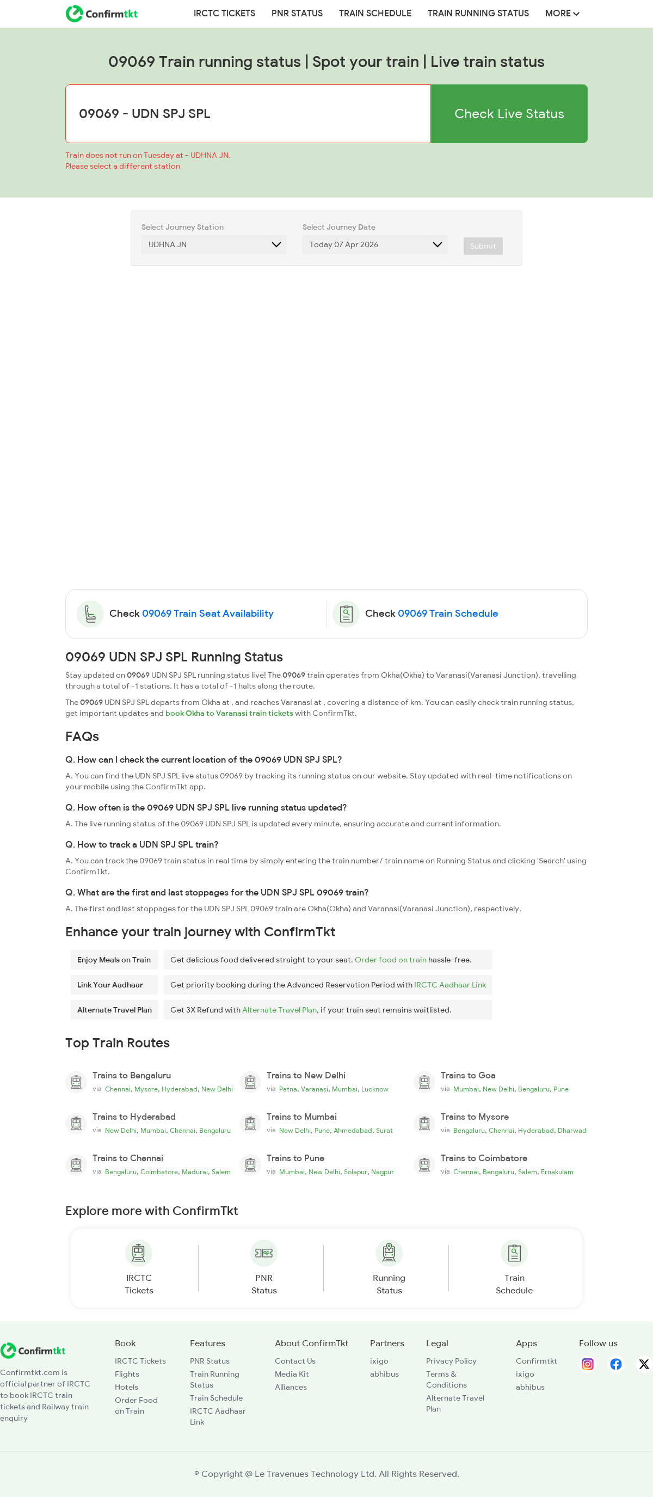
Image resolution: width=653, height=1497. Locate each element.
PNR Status (297, 14)
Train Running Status (478, 14)
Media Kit (292, 1374)
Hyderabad (180, 1089)
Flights (127, 1374)
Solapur (355, 1172)
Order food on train (391, 959)
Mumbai (345, 1089)
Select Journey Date (339, 227)
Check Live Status (509, 113)
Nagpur (382, 1172)
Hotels (126, 1387)
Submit (483, 246)
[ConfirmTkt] (32, 1350)
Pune (561, 1089)
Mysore (146, 1089)
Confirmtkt (536, 1361)
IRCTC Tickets (224, 14)
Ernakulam (557, 1172)
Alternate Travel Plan (279, 1009)
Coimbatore (159, 1172)
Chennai (118, 1089)
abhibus (384, 1374)
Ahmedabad (353, 1130)
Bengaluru (534, 1089)
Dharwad (572, 1130)
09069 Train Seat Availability (208, 613)
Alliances (291, 1387)
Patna (288, 1089)
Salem (221, 1172)
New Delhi (217, 1089)
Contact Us (295, 1361)
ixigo (379, 1361)
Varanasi (314, 1089)
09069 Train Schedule (448, 613)
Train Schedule (375, 14)
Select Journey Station (182, 227)
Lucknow (375, 1089)
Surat (384, 1130)
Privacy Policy (451, 1361)
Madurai (195, 1172)
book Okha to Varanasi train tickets (229, 713)
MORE (562, 14)
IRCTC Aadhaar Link (450, 984)
